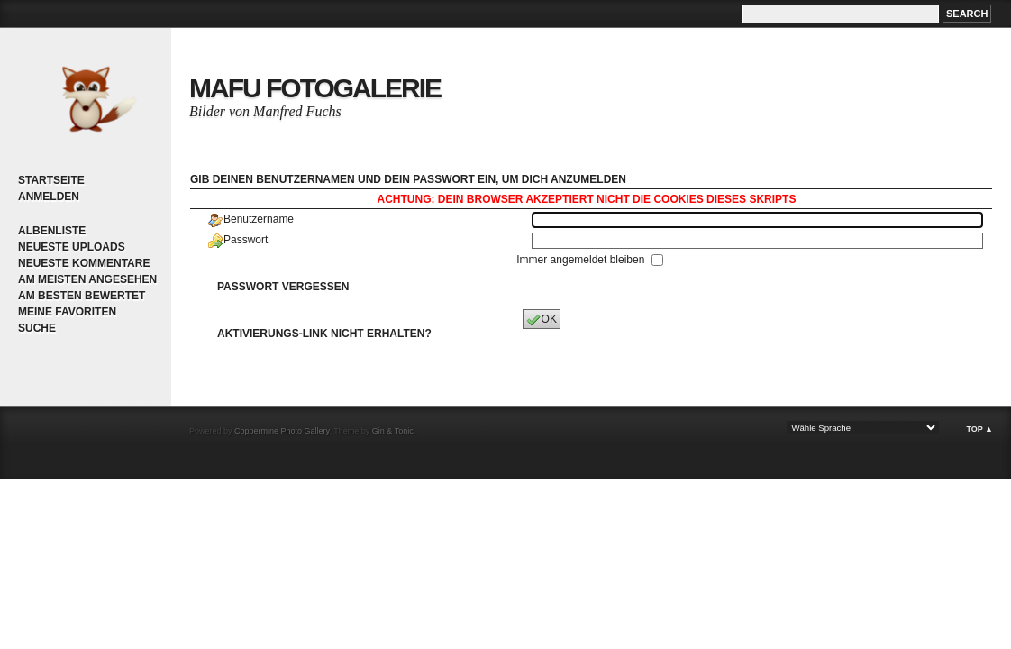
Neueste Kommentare (84, 263)
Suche (37, 328)
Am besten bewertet (81, 295)
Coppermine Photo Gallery (281, 430)
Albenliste (52, 230)
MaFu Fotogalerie (315, 88)
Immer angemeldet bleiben (581, 259)
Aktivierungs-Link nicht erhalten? (324, 333)
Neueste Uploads (71, 247)
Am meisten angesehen (87, 279)
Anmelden (48, 196)
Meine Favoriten (67, 312)
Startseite (51, 180)
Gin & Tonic (393, 430)
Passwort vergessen (283, 286)
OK (541, 320)
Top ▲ (979, 429)
